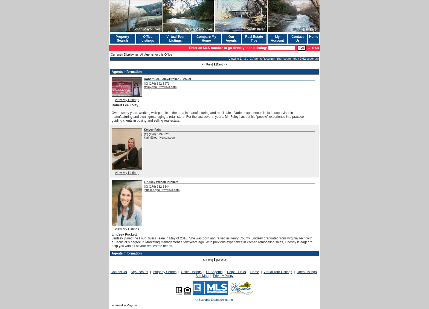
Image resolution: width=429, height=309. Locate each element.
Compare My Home (206, 38)
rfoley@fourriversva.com (160, 86)
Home (313, 37)
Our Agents (231, 38)
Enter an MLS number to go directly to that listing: (228, 48)
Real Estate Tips (254, 38)
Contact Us (297, 38)
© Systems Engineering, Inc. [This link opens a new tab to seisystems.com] (215, 299)
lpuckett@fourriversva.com (161, 189)
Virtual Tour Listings (175, 38)
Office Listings (147, 38)
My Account (277, 38)
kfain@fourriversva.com (160, 137)
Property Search (122, 38)
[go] (301, 48)
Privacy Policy (223, 276)
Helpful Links (236, 272)
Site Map (202, 276)
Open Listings (307, 272)
